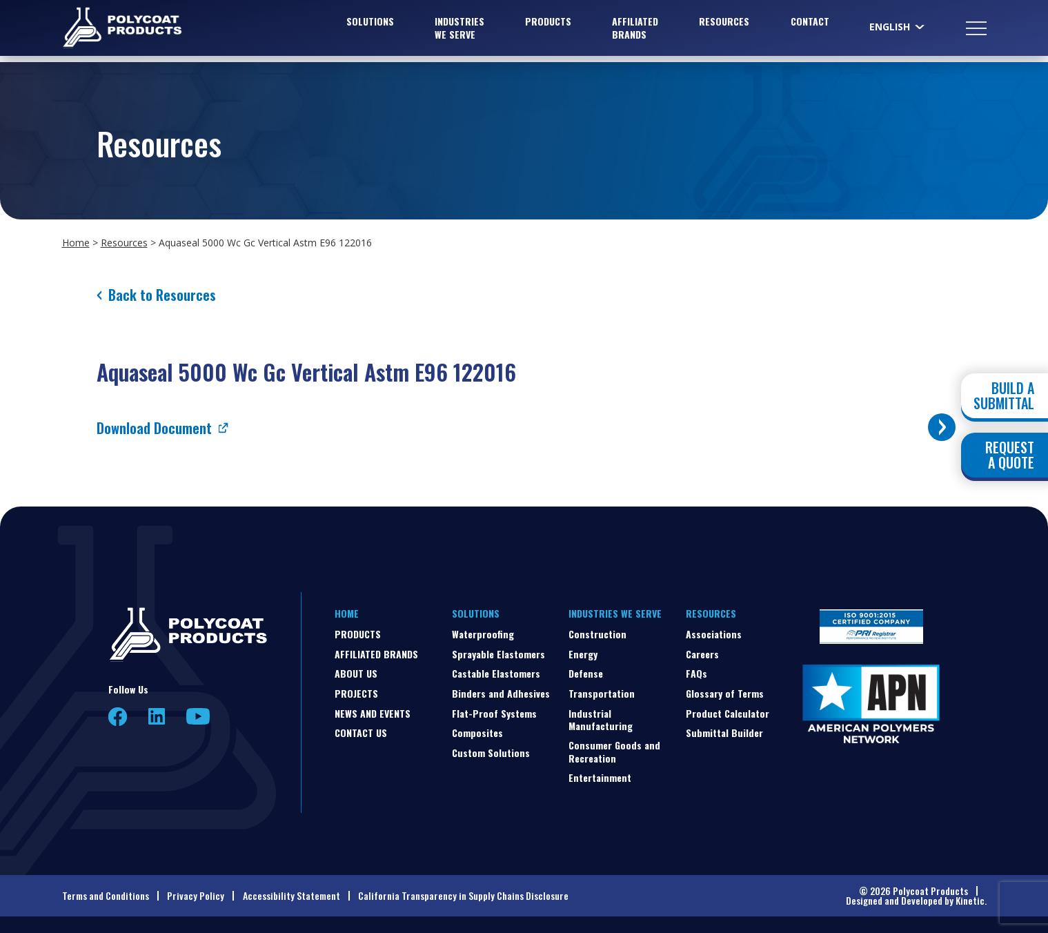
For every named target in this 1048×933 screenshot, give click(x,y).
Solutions (370, 24)
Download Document (154, 428)
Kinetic (970, 900)
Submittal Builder (724, 732)
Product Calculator (727, 713)
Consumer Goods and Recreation (614, 751)
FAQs (696, 673)
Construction (597, 634)
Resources (724, 24)
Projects (356, 693)
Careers (702, 654)
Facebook (117, 716)
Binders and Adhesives (501, 693)
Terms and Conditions (105, 895)
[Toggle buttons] (942, 427)
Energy (583, 654)
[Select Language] (898, 30)
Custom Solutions (491, 752)
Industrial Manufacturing (601, 719)
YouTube (198, 716)
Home (76, 242)
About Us (356, 673)
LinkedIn (156, 716)
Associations (714, 634)
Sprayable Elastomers (498, 654)
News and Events (373, 713)
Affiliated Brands (635, 30)
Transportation (602, 693)
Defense (586, 673)
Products (548, 24)
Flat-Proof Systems (494, 713)
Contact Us (361, 732)
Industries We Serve (459, 30)
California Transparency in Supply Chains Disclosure (463, 895)
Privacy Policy (195, 895)
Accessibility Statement (291, 895)
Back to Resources (162, 295)
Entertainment (600, 777)
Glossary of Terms (725, 693)
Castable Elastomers (496, 673)
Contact (810, 24)
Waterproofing (483, 634)
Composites (477, 732)
